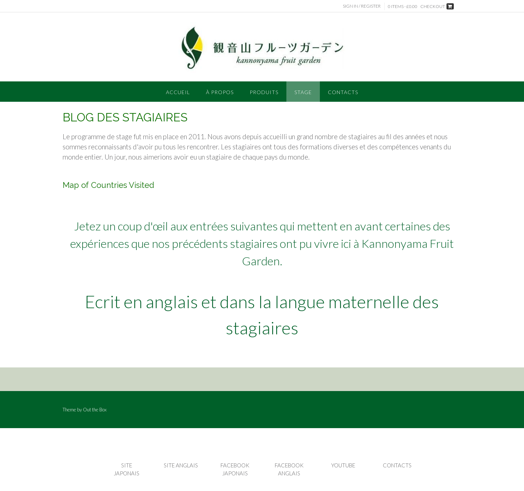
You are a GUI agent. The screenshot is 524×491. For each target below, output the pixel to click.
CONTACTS (343, 92)
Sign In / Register (362, 6)
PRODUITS (264, 92)
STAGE (303, 92)
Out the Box (95, 409)
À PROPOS (220, 92)
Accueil (178, 92)
